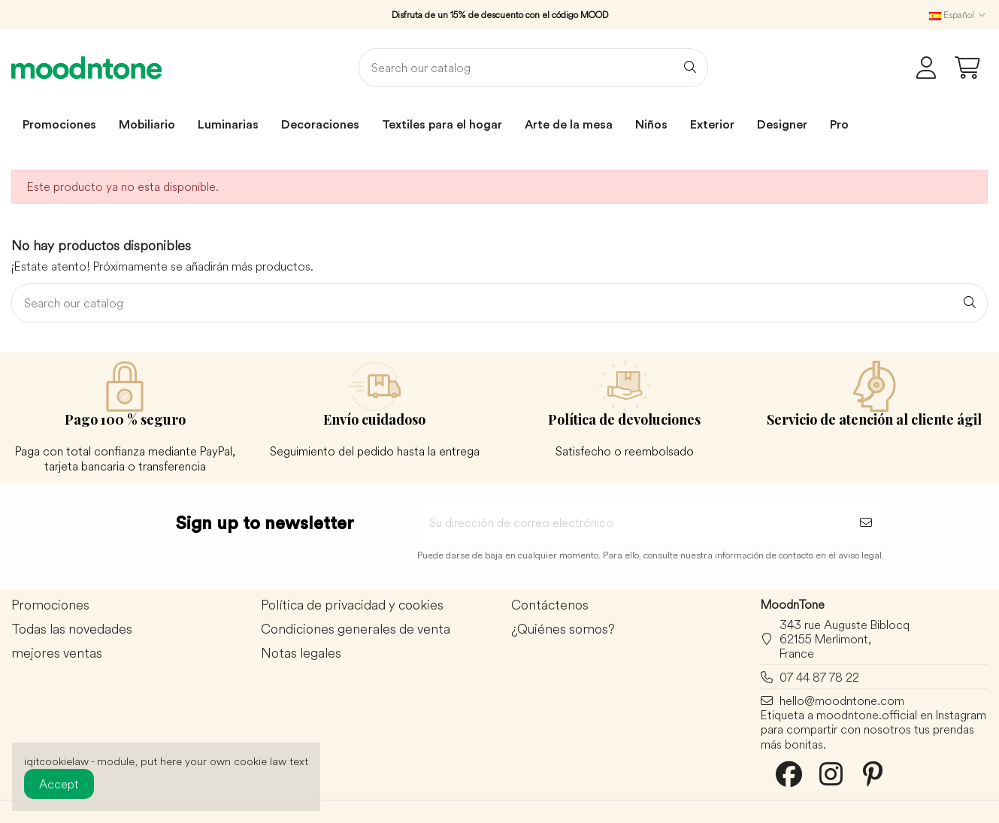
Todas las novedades (71, 629)
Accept (59, 783)
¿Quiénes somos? (563, 629)
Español (958, 14)
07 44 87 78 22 (819, 677)
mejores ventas (56, 653)
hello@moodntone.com (842, 700)
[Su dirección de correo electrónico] (632, 522)
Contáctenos (550, 605)
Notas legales (301, 653)
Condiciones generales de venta (355, 629)
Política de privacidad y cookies (352, 605)
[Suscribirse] (866, 522)
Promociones (50, 605)
